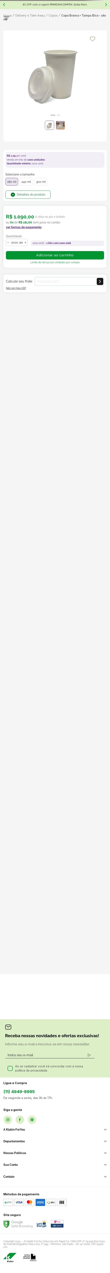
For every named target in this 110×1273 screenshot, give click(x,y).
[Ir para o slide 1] (52, 115)
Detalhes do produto (31, 194)
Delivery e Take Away (30, 15)
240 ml (26, 181)
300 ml (41, 181)
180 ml (11, 181)
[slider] (55, 76)
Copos (53, 15)
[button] (24, 230)
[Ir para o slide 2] (58, 115)
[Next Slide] (106, 4)
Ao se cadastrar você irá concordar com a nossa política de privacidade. (49, 1068)
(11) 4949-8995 (19, 1091)
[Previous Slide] (4, 4)
